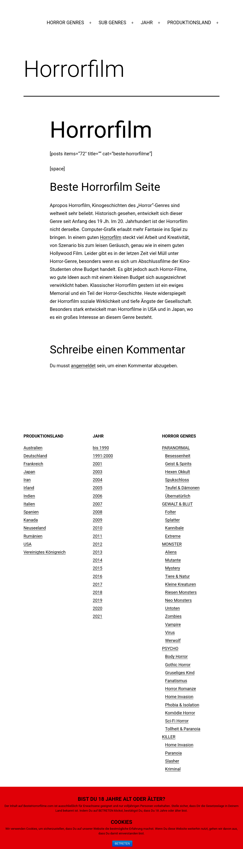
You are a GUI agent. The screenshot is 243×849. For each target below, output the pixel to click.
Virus (170, 632)
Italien (29, 503)
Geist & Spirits (178, 463)
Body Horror (176, 656)
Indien (29, 495)
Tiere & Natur (177, 576)
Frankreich (33, 463)
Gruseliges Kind (180, 672)
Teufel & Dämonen (182, 487)
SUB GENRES (112, 22)
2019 (97, 600)
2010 (97, 527)
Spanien (31, 511)
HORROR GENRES (65, 22)
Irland (29, 487)
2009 (97, 519)
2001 (97, 463)
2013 (97, 552)
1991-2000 (103, 455)
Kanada (31, 519)
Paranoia (173, 753)
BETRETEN (122, 843)
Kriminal (173, 769)
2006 (97, 495)
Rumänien (33, 536)
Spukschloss (177, 479)
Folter (170, 511)
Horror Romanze (180, 688)
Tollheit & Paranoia (182, 728)
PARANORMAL (176, 447)
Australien (33, 447)
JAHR (147, 22)
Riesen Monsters (181, 592)
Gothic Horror (178, 664)
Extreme (173, 536)
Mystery (172, 568)
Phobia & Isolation (182, 704)
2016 (97, 576)
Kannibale (174, 527)
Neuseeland (35, 527)
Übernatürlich (177, 495)
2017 (97, 584)
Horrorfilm (110, 237)
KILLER (168, 736)
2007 (97, 503)
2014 (97, 560)
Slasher (172, 761)
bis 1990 (101, 447)
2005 (97, 487)
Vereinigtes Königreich (45, 552)
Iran (27, 479)
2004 (97, 479)
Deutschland (35, 455)
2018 (97, 592)
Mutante (173, 560)
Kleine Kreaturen (180, 584)
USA (28, 544)
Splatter (172, 519)
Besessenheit (177, 455)
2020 (97, 608)
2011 (97, 536)
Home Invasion (179, 696)
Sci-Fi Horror (177, 720)
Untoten (172, 608)
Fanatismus (176, 680)
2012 (97, 544)
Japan (29, 471)
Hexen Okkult (177, 471)
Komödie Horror (180, 712)
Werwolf (173, 640)
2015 (97, 568)
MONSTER (172, 544)
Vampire (173, 624)
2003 (97, 471)
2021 (97, 616)
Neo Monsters (178, 600)
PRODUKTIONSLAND (189, 22)
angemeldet (83, 365)
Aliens (171, 552)
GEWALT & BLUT (177, 503)
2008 (97, 511)
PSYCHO (170, 648)
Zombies (173, 616)
